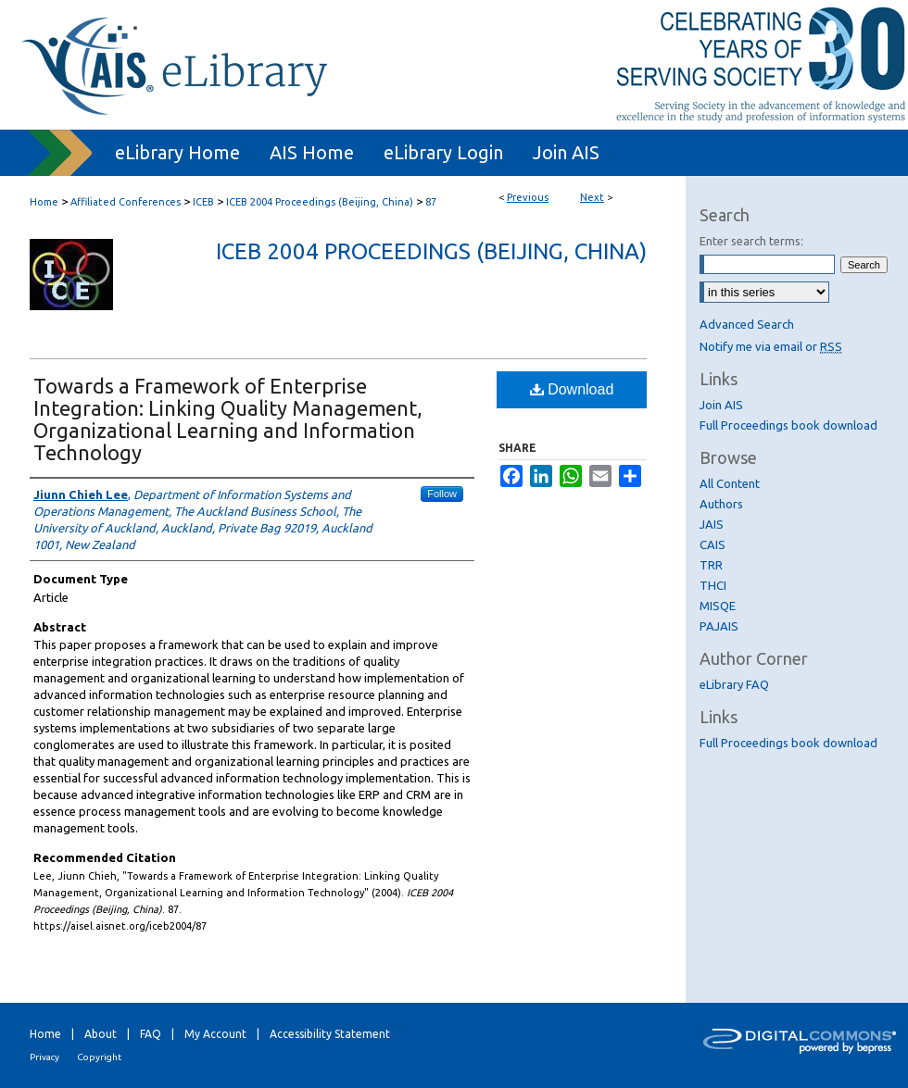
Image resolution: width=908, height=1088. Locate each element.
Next (592, 197)
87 (430, 201)
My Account (215, 1034)
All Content (730, 483)
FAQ (150, 1034)
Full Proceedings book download (788, 425)
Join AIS (721, 404)
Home (44, 201)
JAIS (712, 524)
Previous (528, 197)
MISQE (718, 605)
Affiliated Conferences (125, 201)
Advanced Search (747, 324)
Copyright (99, 1057)
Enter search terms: (751, 240)
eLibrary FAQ (734, 684)
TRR (711, 564)
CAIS (712, 544)
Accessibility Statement (330, 1034)
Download (572, 389)
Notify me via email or (771, 346)
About (100, 1034)
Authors (721, 503)
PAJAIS (719, 625)
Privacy (44, 1057)
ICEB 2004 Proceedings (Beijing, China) (319, 201)
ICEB (203, 201)
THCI (713, 585)
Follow (442, 493)
